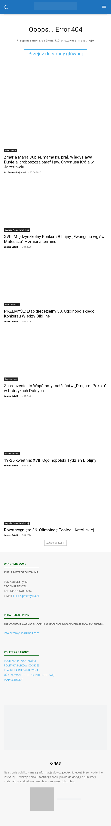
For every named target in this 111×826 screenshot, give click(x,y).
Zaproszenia (11, 379)
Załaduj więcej (55, 542)
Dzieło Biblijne (11, 453)
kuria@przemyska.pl (26, 596)
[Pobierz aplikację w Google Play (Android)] (69, 799)
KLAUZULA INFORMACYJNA (21, 670)
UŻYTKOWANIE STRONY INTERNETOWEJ (29, 675)
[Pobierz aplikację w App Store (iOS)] (42, 799)
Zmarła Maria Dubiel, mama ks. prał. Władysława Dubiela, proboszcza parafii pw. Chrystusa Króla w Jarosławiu (49, 162)
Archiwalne (10, 150)
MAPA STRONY (13, 679)
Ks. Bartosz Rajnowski (15, 172)
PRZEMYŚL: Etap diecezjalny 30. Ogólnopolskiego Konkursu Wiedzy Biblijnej (49, 313)
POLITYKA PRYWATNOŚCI (20, 661)
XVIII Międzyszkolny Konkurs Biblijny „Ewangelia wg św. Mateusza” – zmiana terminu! (54, 239)
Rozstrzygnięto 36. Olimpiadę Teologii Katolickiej (49, 530)
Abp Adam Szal (12, 304)
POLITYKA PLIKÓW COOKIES (21, 665)
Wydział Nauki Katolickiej (17, 230)
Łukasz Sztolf (11, 246)
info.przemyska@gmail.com (21, 633)
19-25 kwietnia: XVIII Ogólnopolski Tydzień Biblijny (50, 460)
